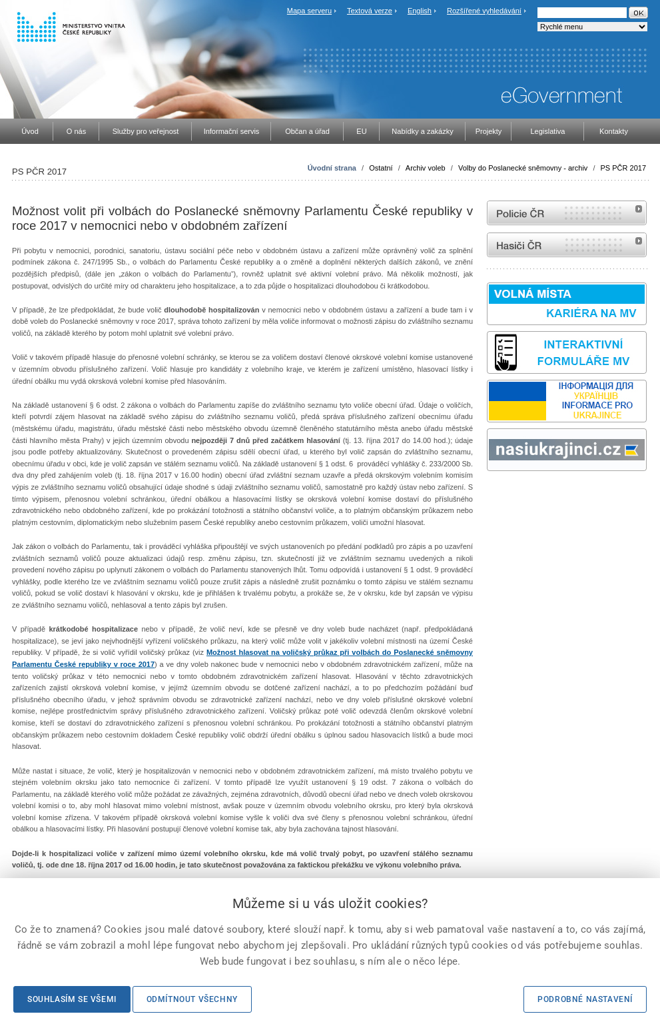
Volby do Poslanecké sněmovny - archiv (522, 168)
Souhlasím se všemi (72, 999)
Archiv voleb (426, 168)
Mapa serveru (309, 11)
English (420, 11)
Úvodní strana (332, 168)
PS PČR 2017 (623, 168)
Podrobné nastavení (585, 999)
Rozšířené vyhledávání (484, 11)
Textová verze (369, 11)
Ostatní (380, 168)
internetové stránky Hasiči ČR (567, 245)
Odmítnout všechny (192, 999)
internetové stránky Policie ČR (567, 213)
